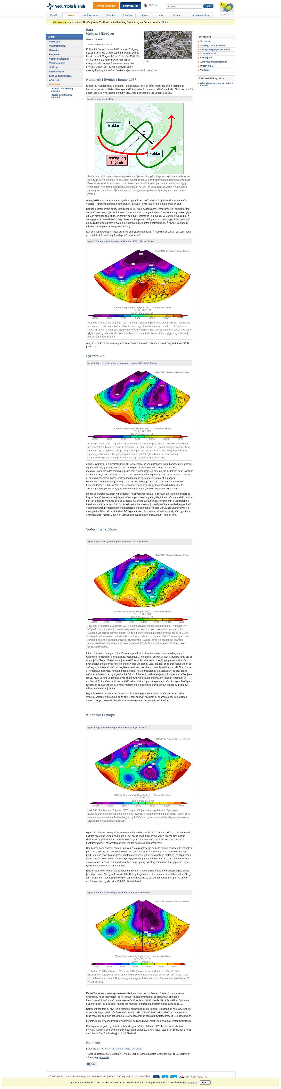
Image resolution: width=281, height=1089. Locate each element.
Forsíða (54, 15)
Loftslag (144, 15)
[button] (89, 29)
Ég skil (205, 1082)
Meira (165, 22)
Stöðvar (53, 67)
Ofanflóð (127, 15)
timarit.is (104, 1057)
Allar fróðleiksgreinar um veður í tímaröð (216, 84)
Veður (71, 15)
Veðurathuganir (57, 46)
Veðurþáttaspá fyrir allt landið (215, 49)
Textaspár (205, 41)
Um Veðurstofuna (200, 15)
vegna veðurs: (107, 22)
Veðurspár (55, 41)
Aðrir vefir (54, 80)
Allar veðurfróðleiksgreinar (213, 62)
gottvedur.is (130, 5)
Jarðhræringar (90, 15)
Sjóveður (54, 50)
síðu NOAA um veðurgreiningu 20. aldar (120, 1048)
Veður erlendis (57, 63)
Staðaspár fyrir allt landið (213, 45)
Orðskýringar (206, 66)
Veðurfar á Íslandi (59, 58)
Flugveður (54, 54)
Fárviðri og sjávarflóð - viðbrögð (62, 96)
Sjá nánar (192, 1082)
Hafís (160, 15)
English (153, 5)
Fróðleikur (55, 84)
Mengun (177, 15)
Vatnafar (110, 15)
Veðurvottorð (56, 71)
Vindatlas (205, 70)
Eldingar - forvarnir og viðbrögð (62, 89)
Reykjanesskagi (106, 5)
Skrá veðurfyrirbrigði (60, 76)
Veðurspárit (206, 57)
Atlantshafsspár (208, 53)
